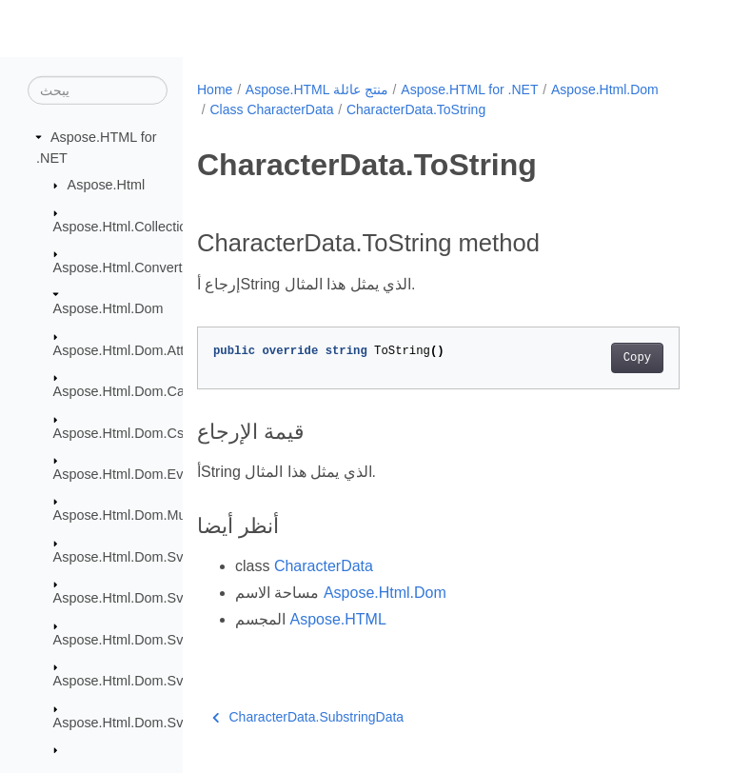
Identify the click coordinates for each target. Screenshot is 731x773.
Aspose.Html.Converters (127, 267)
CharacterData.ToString (415, 109)
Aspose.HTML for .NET (469, 89)
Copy (637, 358)
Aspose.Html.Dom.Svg (122, 557)
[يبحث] (98, 90)
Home (214, 89)
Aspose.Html (107, 184)
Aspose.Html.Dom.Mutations (140, 515)
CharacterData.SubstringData (308, 716)
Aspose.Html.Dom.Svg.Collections (157, 597)
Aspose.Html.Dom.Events (131, 474)
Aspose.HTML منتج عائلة (317, 89)
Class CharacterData (271, 109)
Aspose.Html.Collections (127, 225)
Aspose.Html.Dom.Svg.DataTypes (157, 638)
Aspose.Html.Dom (108, 308)
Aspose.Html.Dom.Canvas (133, 391)
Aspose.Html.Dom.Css (122, 432)
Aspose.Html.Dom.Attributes (139, 350)
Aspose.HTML (337, 619)
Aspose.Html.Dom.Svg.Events (145, 680)
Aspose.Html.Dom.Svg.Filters (142, 721)
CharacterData (323, 566)
